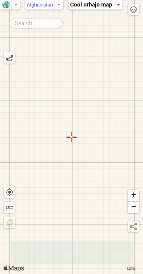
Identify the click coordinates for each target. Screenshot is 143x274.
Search (63, 21)
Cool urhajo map (91, 5)
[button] (133, 196)
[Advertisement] (72, 252)
